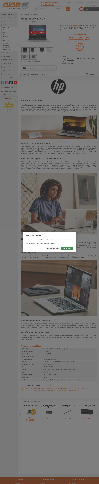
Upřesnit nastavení (53, 248)
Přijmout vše (67, 248)
